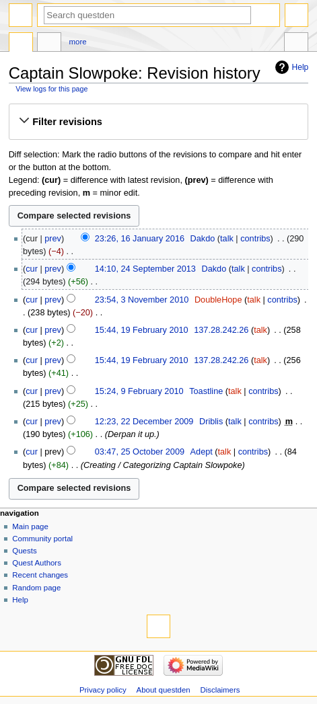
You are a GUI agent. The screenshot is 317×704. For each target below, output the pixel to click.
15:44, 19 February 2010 (141, 330)
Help (300, 67)
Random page (36, 588)
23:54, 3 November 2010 (142, 300)
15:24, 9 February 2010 (139, 391)
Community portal (42, 539)
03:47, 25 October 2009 (139, 452)
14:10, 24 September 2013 (145, 269)
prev (52, 238)
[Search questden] (147, 15)
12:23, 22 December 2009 (144, 421)
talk (227, 238)
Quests (24, 551)
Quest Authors (36, 563)
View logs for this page (51, 89)
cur (32, 269)
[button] (158, 122)
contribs (255, 238)
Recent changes (40, 575)
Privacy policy (103, 690)
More (78, 42)
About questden (163, 690)
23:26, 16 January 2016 (139, 238)
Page (20, 43)
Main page (30, 526)
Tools (296, 43)
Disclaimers (220, 690)
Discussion (49, 43)
